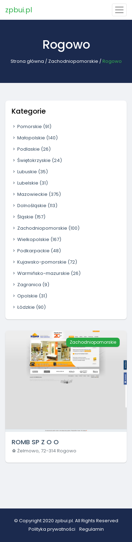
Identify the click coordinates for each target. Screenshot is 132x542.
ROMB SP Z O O (35, 442)
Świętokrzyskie (37, 160)
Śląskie (28, 216)
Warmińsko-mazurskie (46, 273)
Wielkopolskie (36, 239)
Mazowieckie (36, 194)
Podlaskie (31, 149)
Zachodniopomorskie (73, 61)
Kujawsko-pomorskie (44, 262)
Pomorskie (31, 126)
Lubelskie (30, 183)
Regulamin (91, 529)
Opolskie (29, 296)
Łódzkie (29, 307)
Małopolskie (35, 137)
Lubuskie (30, 171)
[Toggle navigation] (119, 10)
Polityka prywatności (52, 529)
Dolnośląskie (34, 205)
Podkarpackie (36, 250)
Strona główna (27, 61)
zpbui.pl (18, 10)
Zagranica (30, 284)
